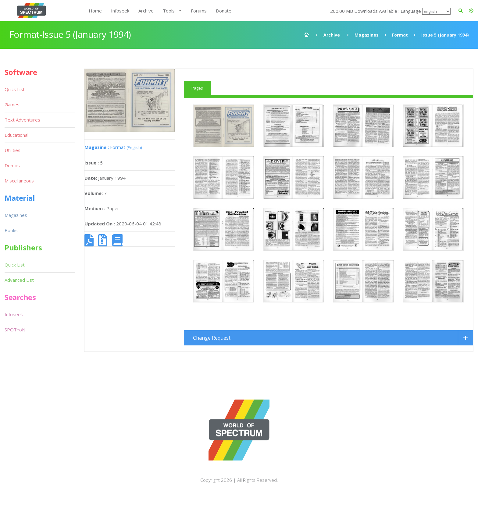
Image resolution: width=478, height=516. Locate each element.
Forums (199, 11)
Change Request (211, 350)
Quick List (15, 89)
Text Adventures (22, 120)
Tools (169, 11)
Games (12, 104)
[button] (471, 11)
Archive (146, 11)
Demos (12, 165)
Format (400, 35)
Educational (16, 135)
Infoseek (120, 11)
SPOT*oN (15, 330)
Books (11, 230)
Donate (223, 11)
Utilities (12, 150)
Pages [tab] (197, 88)
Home (95, 11)
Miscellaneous (19, 181)
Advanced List (19, 280)
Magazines (367, 35)
